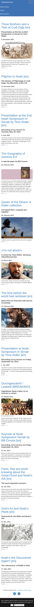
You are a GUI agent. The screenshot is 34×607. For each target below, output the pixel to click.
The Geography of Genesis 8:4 (13, 155)
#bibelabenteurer (7, 2)
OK (12, 605)
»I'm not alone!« (11, 250)
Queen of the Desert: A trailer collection (16, 203)
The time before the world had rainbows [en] (16, 294)
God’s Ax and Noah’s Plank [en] (15, 510)
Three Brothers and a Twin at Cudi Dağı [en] (15, 26)
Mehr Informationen (19, 605)
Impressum (20, 590)
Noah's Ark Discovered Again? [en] (16, 559)
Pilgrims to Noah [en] (15, 76)
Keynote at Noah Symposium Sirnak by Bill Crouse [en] (15, 437)
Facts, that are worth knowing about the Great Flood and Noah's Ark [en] (16, 473)
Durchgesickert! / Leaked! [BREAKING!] (15, 385)
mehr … (4, 284)
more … (4, 68)
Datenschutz (27, 590)
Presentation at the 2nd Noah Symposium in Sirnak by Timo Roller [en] (16, 120)
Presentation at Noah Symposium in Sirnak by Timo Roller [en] (15, 352)
